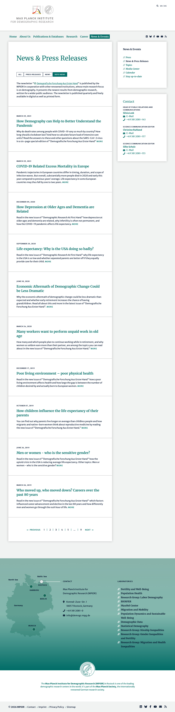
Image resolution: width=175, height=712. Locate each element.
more (100, 141)
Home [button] (13, 36)
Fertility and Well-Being (135, 589)
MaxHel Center (129, 605)
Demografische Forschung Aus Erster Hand (57, 83)
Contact (31, 707)
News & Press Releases (137, 61)
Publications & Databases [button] (48, 36)
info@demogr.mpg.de (78, 615)
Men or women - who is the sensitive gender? (53, 453)
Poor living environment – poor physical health (55, 373)
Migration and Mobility (134, 609)
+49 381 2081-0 (74, 610)
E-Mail (130, 116)
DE (165, 6)
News (47, 74)
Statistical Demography (134, 626)
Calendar (130, 72)
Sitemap (71, 707)
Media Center (133, 68)
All (20, 74)
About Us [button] (25, 36)
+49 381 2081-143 (136, 119)
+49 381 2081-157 (136, 136)
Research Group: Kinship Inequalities (142, 630)
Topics (129, 65)
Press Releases (33, 74)
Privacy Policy (56, 707)
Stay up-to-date (134, 76)
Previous (34, 530)
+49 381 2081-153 (135, 153)
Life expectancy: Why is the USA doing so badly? (55, 249)
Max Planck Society (106, 686)
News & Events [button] (100, 36)
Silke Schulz (129, 146)
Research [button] (71, 36)
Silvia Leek (128, 113)
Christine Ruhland (132, 129)
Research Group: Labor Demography (142, 597)
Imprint (42, 707)
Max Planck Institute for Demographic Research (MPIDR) (74, 683)
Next (88, 530)
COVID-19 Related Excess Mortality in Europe (53, 166)
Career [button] (84, 36)
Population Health (131, 593)
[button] (157, 5)
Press (128, 57)
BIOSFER (126, 601)
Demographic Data (132, 621)
